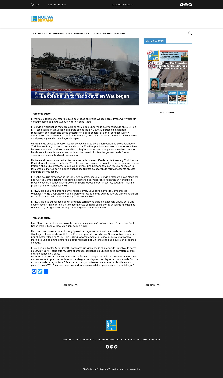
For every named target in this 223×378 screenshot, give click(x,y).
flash (69, 33)
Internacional (82, 33)
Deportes (37, 33)
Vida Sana (119, 33)
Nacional (107, 33)
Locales (96, 33)
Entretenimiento (54, 33)
